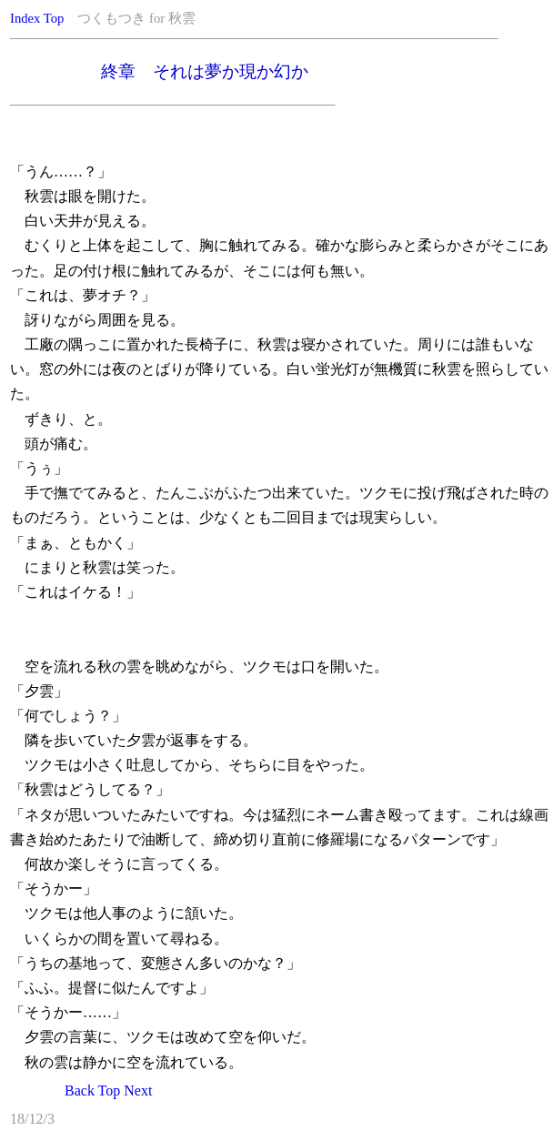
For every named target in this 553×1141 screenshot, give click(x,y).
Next (138, 1090)
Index (25, 18)
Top (54, 18)
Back (80, 1090)
